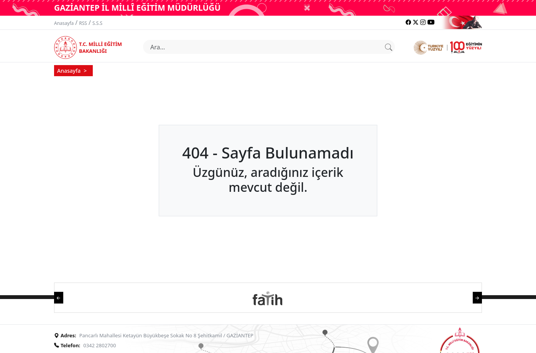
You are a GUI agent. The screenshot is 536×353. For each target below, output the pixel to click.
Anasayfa (64, 23)
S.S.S (97, 23)
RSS (83, 23)
